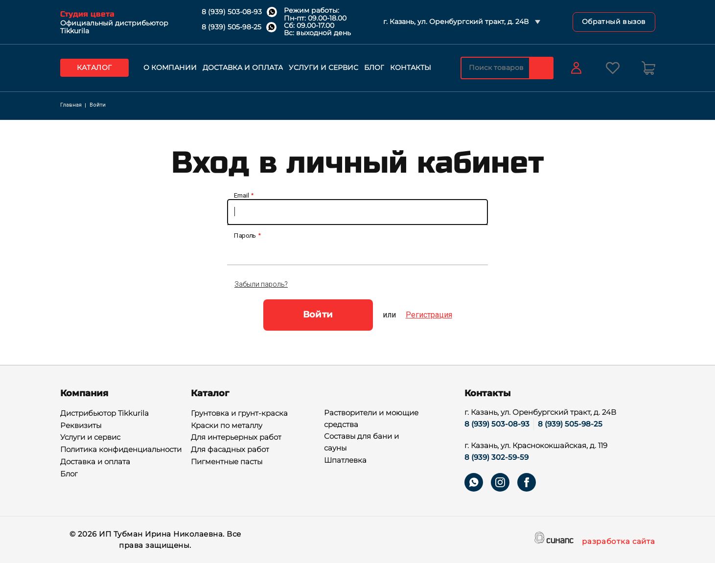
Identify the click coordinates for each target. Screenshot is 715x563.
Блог (374, 67)
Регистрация (429, 314)
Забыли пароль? (261, 284)
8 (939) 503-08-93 (232, 11)
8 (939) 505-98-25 (231, 27)
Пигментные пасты (226, 462)
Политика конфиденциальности (121, 450)
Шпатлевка (345, 460)
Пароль (245, 236)
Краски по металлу (226, 426)
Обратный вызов (614, 21)
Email (241, 196)
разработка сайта (618, 542)
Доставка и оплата (243, 67)
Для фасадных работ (230, 450)
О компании (170, 67)
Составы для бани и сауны (361, 442)
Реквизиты (80, 426)
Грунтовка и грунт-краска (239, 413)
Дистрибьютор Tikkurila (104, 413)
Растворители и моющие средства (371, 419)
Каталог (94, 67)
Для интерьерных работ (236, 437)
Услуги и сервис (323, 67)
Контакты (410, 67)
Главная (71, 105)
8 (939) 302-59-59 (496, 457)
